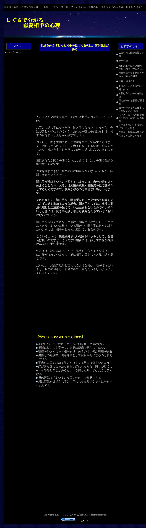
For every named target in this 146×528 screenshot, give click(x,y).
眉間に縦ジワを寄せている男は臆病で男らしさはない (72, 347)
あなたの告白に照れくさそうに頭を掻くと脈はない (71, 343)
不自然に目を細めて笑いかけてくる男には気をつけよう (74, 362)
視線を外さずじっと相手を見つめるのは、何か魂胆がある (75, 351)
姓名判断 (123, 60)
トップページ (14, 52)
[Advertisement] (74, 84)
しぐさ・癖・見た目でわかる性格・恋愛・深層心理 (131, 118)
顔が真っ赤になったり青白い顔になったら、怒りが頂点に (75, 366)
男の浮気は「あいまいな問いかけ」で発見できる (69, 377)
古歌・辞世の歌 (127, 81)
